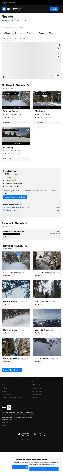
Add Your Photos (7, 248)
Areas (4, 20)
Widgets (4, 388)
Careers (4, 426)
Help (3, 385)
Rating (41, 33)
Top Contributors (7, 394)
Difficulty (7, 33)
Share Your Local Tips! (15, 197)
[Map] (31, 60)
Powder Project (36, 394)
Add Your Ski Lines (7, 88)
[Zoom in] (58, 53)
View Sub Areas (21, 20)
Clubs (4, 391)
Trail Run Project (37, 391)
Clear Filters (20, 38)
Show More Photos (12, 370)
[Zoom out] (58, 56)
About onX (5, 422)
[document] (44, 466)
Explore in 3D (7, 122)
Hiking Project (36, 388)
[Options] (57, 75)
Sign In (54, 9)
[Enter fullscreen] (58, 45)
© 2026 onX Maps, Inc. (25, 439)
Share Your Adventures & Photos (12, 397)
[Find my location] (58, 49)
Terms (36, 439)
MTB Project (36, 385)
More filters (8, 38)
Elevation (52, 33)
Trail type (30, 33)
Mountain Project (37, 382)
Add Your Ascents (7, 226)
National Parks (36, 397)
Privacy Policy (52, 464)
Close (44, 469)
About (4, 382)
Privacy (42, 439)
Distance (19, 33)
